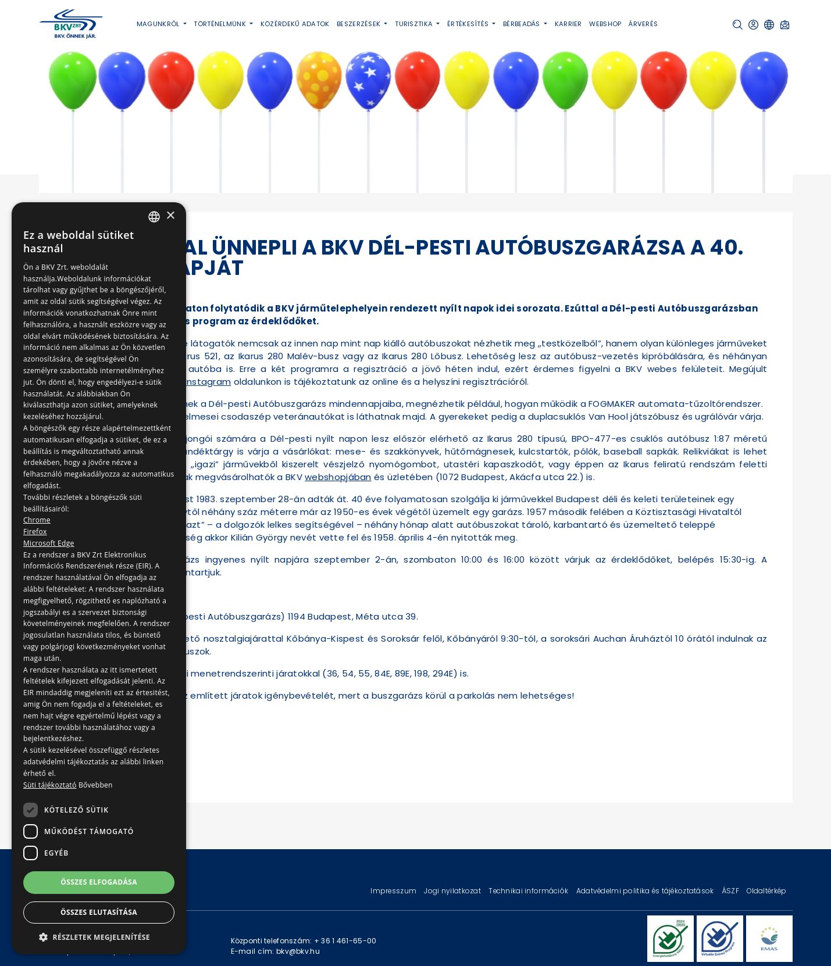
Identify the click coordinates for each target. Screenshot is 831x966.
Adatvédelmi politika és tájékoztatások (646, 891)
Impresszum (394, 891)
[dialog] (99, 578)
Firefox (35, 531)
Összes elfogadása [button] (98, 882)
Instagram (208, 381)
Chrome (37, 520)
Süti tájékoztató (49, 785)
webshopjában (338, 477)
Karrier (568, 23)
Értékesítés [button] (468, 23)
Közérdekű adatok (295, 23)
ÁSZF (731, 891)
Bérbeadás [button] (522, 23)
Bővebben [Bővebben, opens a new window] (96, 785)
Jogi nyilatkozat (453, 891)
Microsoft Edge (48, 543)
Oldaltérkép (766, 891)
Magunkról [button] (159, 23)
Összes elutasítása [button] (98, 912)
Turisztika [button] (414, 23)
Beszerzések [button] (359, 23)
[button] (738, 25)
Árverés (643, 23)
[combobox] (154, 217)
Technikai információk (529, 891)
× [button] (170, 216)
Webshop (605, 23)
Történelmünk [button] (221, 23)
